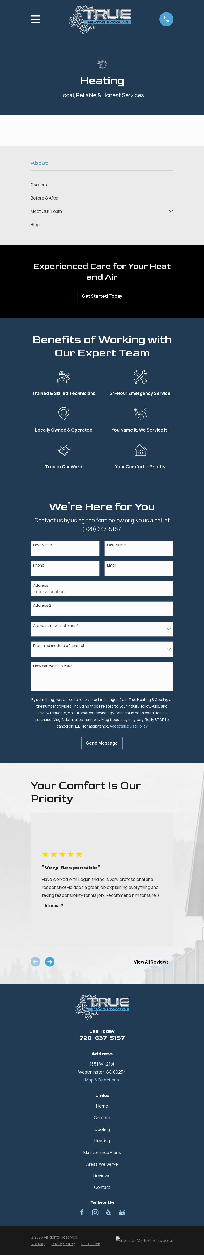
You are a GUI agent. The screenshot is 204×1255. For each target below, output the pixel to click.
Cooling (102, 1129)
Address (40, 585)
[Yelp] (108, 1212)
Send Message (102, 743)
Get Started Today (102, 296)
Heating (102, 1141)
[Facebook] (82, 1212)
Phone (38, 565)
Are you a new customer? (55, 625)
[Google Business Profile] (122, 1212)
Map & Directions (102, 1080)
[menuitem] (102, 184)
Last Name (116, 545)
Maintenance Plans (102, 1152)
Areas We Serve (102, 1164)
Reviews (102, 1175)
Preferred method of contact (58, 646)
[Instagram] (95, 1212)
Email (111, 565)
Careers (102, 1117)
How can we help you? (52, 666)
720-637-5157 (102, 1037)
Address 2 (42, 605)
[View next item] (50, 962)
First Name (42, 545)
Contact (102, 1187)
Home (102, 1106)
